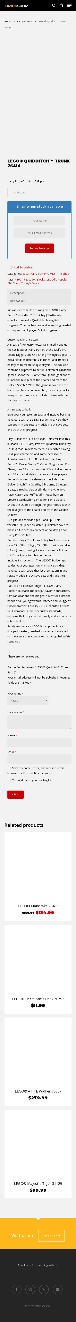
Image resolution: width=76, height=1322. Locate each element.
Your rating (15, 699)
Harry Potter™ (25, 21)
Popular (62, 285)
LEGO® (51, 285)
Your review (16, 718)
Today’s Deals (30, 289)
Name (12, 741)
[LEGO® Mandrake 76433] (37, 871)
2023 (25, 280)
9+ (33, 285)
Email (12, 758)
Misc (52, 280)
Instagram (51, 1235)
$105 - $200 (22, 285)
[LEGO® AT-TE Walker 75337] (37, 1057)
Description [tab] (17, 299)
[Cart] (61, 5)
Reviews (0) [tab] (17, 307)
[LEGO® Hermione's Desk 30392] (37, 964)
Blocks (41, 285)
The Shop (63, 280)
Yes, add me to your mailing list (30, 786)
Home (8, 21)
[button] (69, 5)
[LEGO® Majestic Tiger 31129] (37, 1149)
